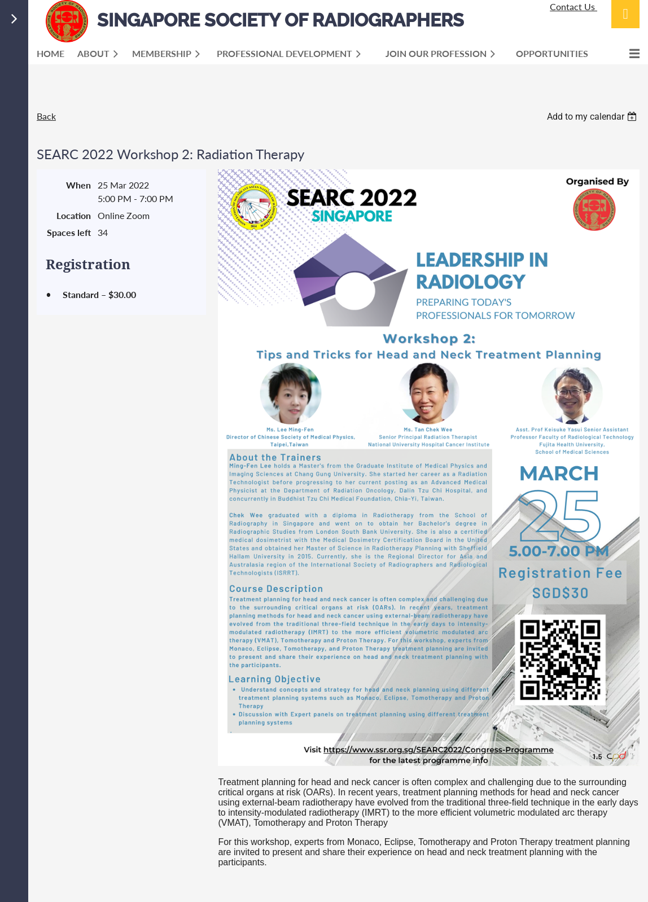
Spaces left (69, 232)
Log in (625, 14)
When (78, 184)
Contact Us (573, 6)
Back (46, 116)
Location (73, 215)
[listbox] (593, 117)
